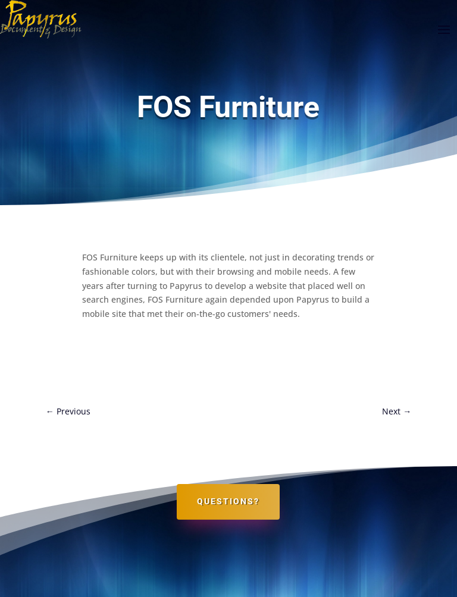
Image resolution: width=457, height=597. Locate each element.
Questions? (228, 501)
